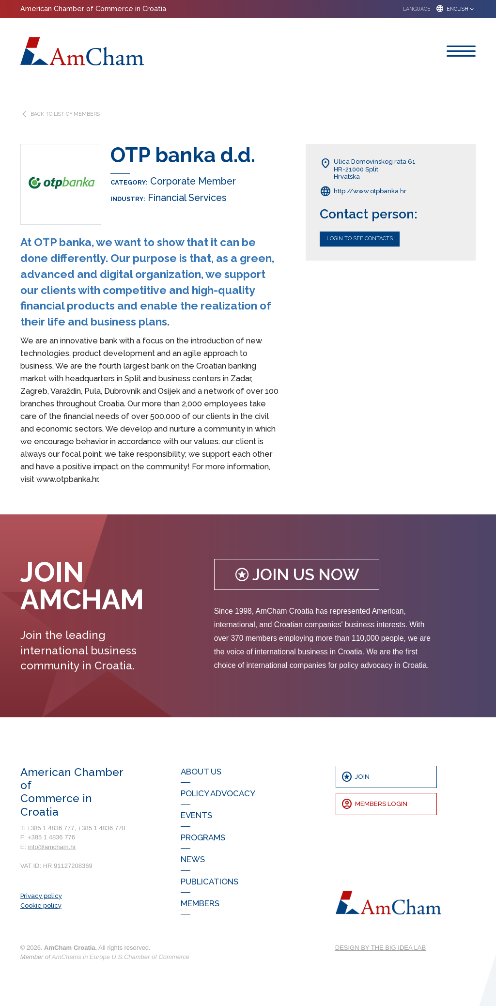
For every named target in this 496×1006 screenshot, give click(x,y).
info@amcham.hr (52, 847)
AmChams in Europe (81, 956)
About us (201, 771)
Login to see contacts (359, 238)
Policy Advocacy (218, 793)
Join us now (296, 574)
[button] (436, 9)
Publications (209, 881)
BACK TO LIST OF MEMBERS (60, 114)
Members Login (374, 804)
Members (200, 903)
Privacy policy (41, 895)
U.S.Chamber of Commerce (150, 956)
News (193, 859)
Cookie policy (41, 905)
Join (355, 777)
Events (196, 815)
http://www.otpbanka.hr (363, 191)
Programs (203, 837)
